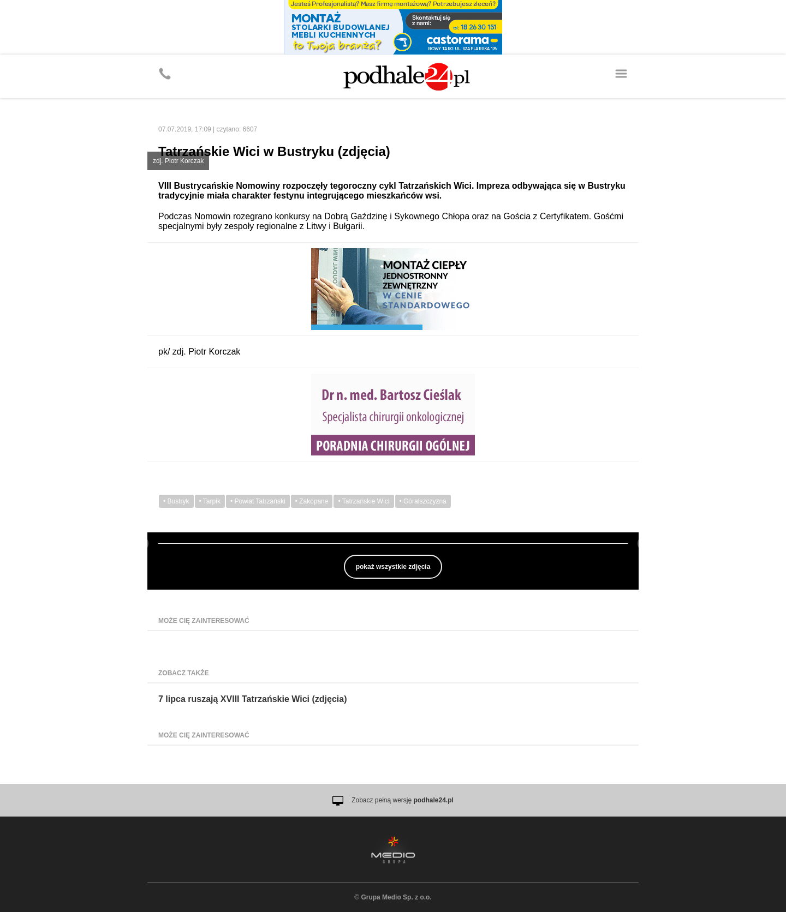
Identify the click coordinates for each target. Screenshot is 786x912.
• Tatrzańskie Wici (363, 501)
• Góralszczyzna (423, 501)
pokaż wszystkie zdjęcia (393, 567)
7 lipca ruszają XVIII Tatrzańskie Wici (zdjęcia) (252, 699)
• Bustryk (176, 501)
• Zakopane (312, 501)
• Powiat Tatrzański (257, 501)
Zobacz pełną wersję (403, 800)
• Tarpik (210, 501)
